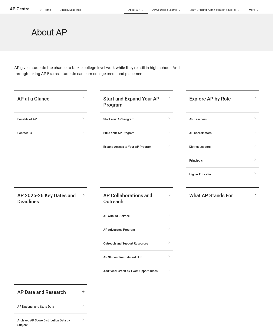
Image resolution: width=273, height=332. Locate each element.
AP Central (20, 9)
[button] (253, 7)
